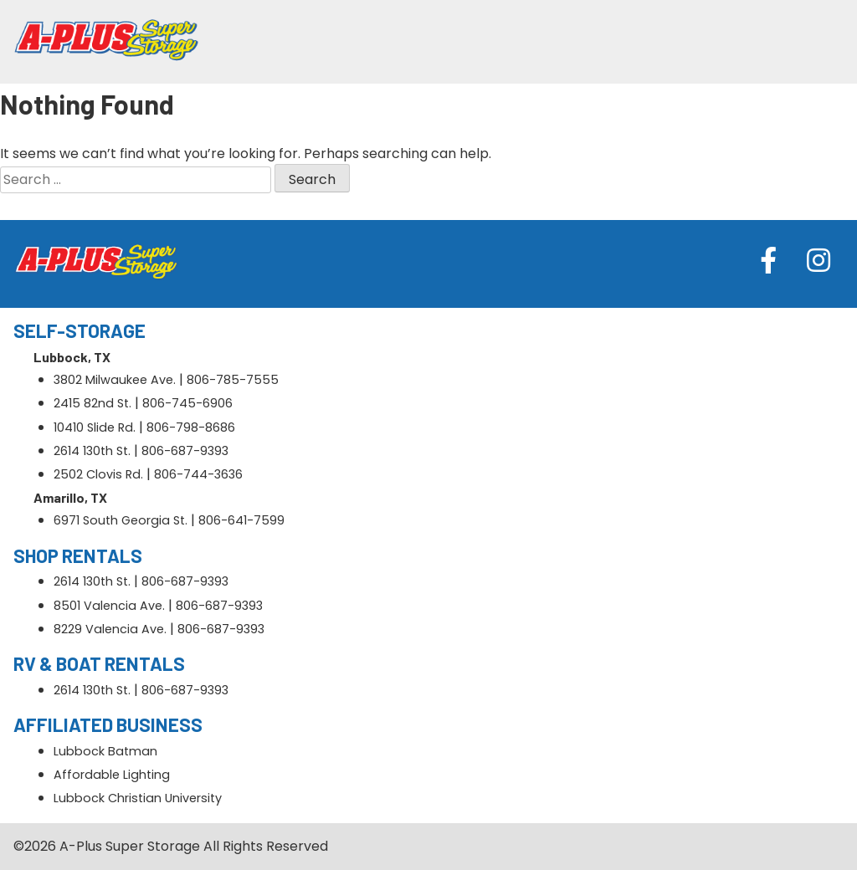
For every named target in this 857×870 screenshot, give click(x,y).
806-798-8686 (190, 427)
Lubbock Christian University (138, 798)
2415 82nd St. (92, 403)
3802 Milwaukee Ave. (115, 379)
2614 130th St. (92, 451)
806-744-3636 (198, 474)
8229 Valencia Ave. (110, 629)
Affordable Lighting (112, 774)
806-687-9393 (184, 451)
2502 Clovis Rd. (98, 474)
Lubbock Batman (105, 751)
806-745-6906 (187, 403)
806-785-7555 (233, 379)
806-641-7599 (241, 520)
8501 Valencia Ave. (109, 605)
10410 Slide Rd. (95, 427)
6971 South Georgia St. (120, 520)
